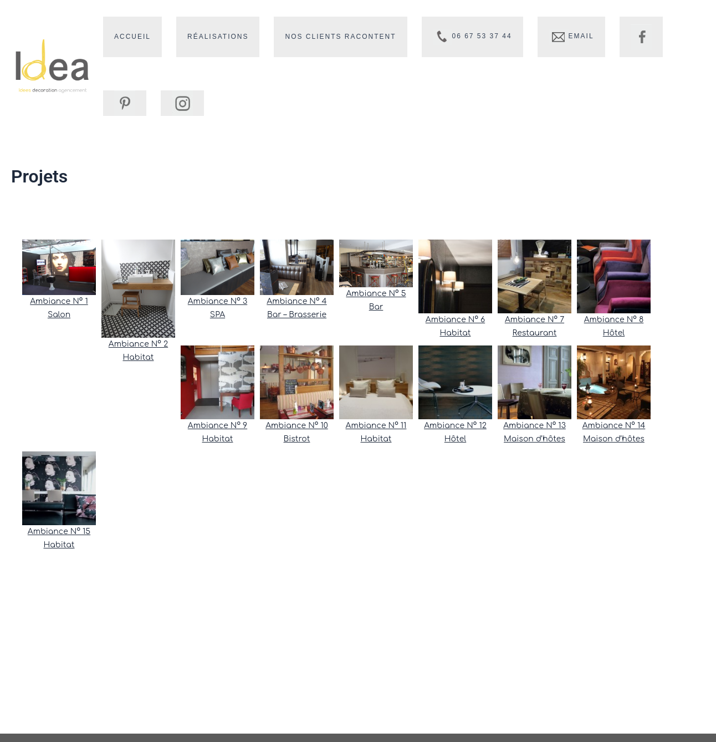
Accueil (128, 36)
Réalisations (204, 36)
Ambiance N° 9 (217, 426)
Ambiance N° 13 (534, 426)
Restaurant (535, 333)
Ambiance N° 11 (376, 426)
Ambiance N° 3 (217, 302)
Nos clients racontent (318, 36)
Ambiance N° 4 (296, 302)
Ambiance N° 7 (534, 320)
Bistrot (297, 439)
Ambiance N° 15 (59, 532)
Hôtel (614, 333)
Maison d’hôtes (534, 439)
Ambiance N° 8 (614, 320)
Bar (376, 307)
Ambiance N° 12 (455, 426)
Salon (59, 315)
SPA (217, 315)
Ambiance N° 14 (614, 426)
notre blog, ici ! (331, 207)
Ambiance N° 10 (296, 426)
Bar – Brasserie (296, 315)
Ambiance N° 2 (138, 345)
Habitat (138, 358)
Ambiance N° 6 (455, 320)
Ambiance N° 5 (376, 294)
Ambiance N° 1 (59, 302)
